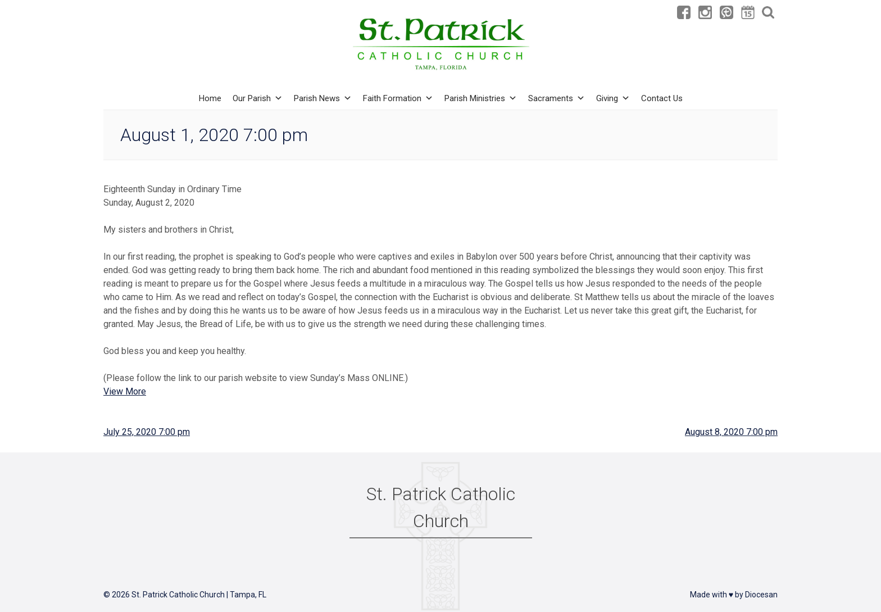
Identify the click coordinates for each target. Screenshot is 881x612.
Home (210, 98)
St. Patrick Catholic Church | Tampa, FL (198, 594)
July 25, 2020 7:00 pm (146, 432)
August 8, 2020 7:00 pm (731, 432)
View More (124, 391)
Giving (613, 98)
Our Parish (258, 98)
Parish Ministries (480, 98)
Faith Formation (398, 98)
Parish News (323, 98)
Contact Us (662, 98)
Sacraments (556, 98)
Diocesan (761, 594)
